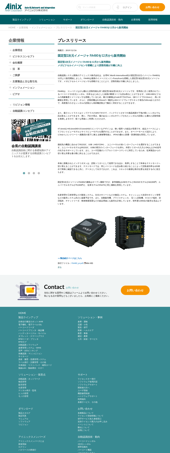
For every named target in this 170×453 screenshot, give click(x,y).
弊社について (60, 395)
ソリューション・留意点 (103, 317)
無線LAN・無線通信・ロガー (31, 368)
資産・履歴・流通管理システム (32, 360)
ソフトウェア (24, 389)
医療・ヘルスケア (62, 331)
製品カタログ (24, 380)
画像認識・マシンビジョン (30, 354)
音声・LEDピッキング (28, 351)
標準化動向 (130, 386)
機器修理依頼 (131, 337)
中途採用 (58, 410)
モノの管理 (94, 339)
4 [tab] (38, 173)
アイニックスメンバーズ (103, 376)
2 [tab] (29, 173)
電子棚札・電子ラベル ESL (30, 325)
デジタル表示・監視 (98, 334)
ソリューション (47, 19)
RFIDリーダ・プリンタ (28, 339)
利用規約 (129, 342)
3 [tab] (34, 173)
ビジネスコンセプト (23, 56)
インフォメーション (23, 88)
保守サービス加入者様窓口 (66, 386)
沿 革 (16, 69)
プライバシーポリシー (61, 443)
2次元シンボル (131, 383)
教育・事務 (59, 334)
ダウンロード (87, 19)
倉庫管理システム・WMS (29, 348)
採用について (60, 398)
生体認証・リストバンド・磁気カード (35, 366)
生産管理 (93, 331)
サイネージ (23, 357)
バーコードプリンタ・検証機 (31, 331)
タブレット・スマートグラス (31, 337)
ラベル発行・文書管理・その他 (32, 363)
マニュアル (23, 386)
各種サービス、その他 (135, 345)
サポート (67, 19)
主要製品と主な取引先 (24, 81)
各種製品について (62, 380)
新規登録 (93, 383)
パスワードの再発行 (98, 389)
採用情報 (153, 19)
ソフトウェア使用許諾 (135, 325)
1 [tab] (24, 173)
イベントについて (62, 392)
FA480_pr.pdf (77, 263)
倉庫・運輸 (59, 322)
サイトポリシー (42, 443)
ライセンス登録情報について (67, 383)
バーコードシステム (134, 392)
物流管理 (93, 325)
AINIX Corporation (84, 448)
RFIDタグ (22, 342)
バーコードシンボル (134, 380)
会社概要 (17, 63)
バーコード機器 (132, 389)
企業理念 (17, 50)
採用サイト (59, 413)
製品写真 (22, 383)
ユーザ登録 (130, 334)
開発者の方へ (131, 331)
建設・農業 (59, 337)
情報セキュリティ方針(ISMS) (109, 443)
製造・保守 (59, 328)
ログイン (127, 7)
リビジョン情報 (21, 105)
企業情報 (135, 19)
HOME (22, 312)
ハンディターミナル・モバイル (32, 334)
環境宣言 (91, 443)
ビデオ (16, 94)
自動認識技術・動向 (112, 19)
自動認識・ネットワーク (100, 322)
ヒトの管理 (94, 337)
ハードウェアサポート (135, 339)
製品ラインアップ (21, 19)
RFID (127, 395)
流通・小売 (59, 325)
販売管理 (93, 328)
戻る (60, 267)
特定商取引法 (78, 443)
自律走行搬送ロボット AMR (30, 322)
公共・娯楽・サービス (64, 339)
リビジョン (23, 392)
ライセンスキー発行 (134, 322)
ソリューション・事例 (66, 317)
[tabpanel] (31, 138)
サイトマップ (130, 443)
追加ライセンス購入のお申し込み (69, 389)
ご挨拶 (16, 75)
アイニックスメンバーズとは (102, 380)
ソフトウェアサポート (135, 328)
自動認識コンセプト (24, 111)
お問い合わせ (152, 7)
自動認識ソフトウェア (28, 345)
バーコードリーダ (26, 328)
